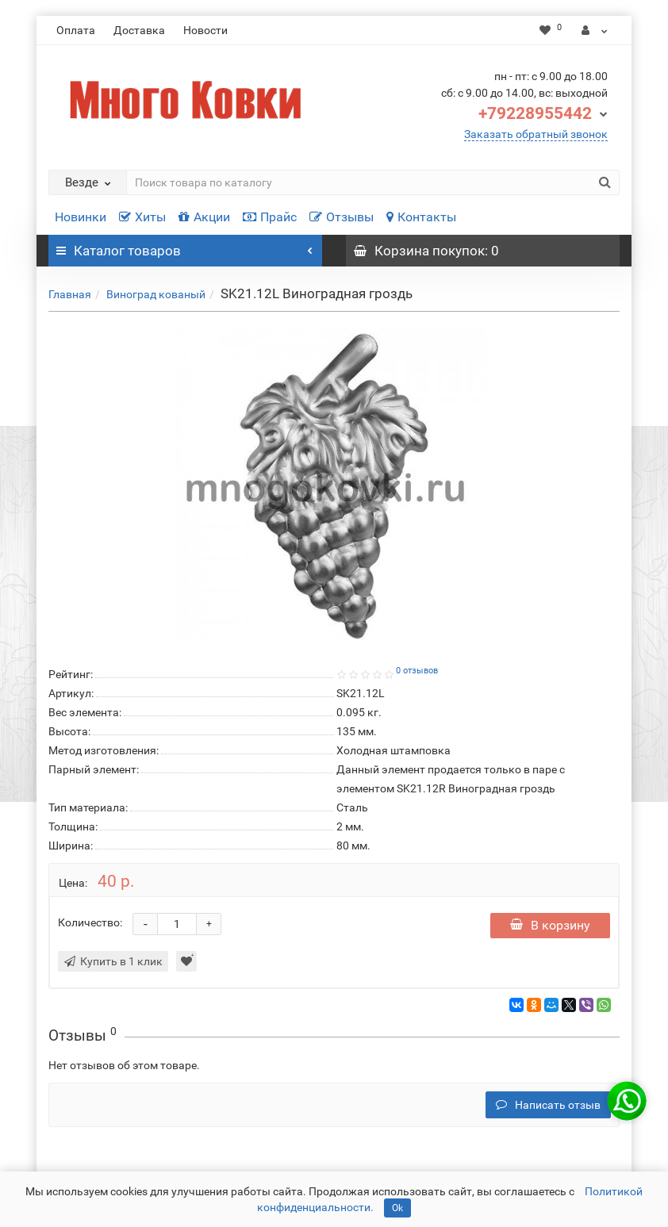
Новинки (80, 216)
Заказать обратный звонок (536, 134)
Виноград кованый (155, 294)
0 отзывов (417, 670)
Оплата (75, 30)
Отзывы (341, 216)
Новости (205, 30)
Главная (69, 294)
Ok (397, 1208)
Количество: (90, 922)
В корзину (550, 925)
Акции (204, 216)
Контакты (421, 216)
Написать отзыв (548, 1105)
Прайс (270, 216)
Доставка (139, 30)
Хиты (142, 216)
